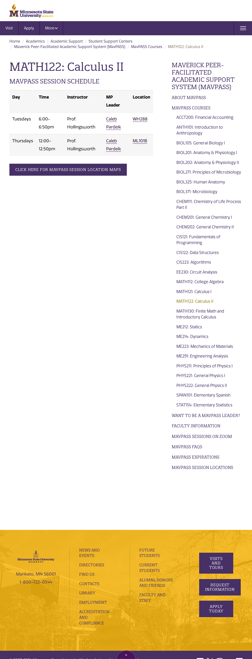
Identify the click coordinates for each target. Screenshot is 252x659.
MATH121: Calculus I (194, 291)
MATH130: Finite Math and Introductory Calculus (200, 314)
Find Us (86, 522)
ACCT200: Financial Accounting (204, 117)
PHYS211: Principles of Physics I (204, 366)
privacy (103, 608)
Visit (9, 28)
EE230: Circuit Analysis (196, 272)
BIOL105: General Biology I (200, 143)
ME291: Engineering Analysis (202, 356)
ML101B (140, 140)
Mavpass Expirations (195, 457)
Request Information (220, 535)
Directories (91, 513)
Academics (35, 41)
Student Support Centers (110, 41)
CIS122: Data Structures (197, 252)
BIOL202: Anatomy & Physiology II (207, 162)
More (51, 28)
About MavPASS (189, 97)
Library (87, 541)
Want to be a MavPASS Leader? (206, 415)
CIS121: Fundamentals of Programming (198, 239)
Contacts (89, 532)
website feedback (62, 615)
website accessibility (26, 615)
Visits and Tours (216, 511)
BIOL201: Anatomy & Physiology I (206, 152)
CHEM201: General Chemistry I (204, 217)
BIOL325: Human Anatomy (200, 182)
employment (93, 550)
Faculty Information (196, 425)
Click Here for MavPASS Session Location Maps (68, 169)
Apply (29, 28)
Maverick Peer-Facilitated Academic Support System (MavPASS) (69, 46)
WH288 (140, 119)
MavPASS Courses (146, 46)
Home (14, 41)
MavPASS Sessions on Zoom (202, 436)
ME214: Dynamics (192, 336)
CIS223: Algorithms (193, 262)
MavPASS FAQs (187, 446)
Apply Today (216, 557)
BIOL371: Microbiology (196, 191)
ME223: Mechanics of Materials (204, 346)
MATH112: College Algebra (200, 281)
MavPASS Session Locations (202, 467)
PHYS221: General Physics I (200, 375)
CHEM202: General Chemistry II (205, 227)
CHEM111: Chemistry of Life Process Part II (208, 204)
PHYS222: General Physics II (201, 385)
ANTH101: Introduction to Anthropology (199, 130)
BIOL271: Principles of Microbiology (208, 172)
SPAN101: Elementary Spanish (203, 395)
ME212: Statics (189, 327)
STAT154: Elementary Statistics (204, 405)
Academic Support (66, 41)
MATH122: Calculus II (194, 301)
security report (124, 608)
